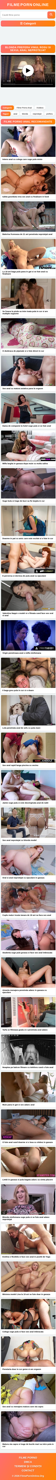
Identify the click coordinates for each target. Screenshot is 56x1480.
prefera (49, 114)
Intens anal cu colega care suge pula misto (22, 159)
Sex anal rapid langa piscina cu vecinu (20, 765)
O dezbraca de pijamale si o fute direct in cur (23, 351)
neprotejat (37, 114)
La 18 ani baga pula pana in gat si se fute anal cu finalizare (25, 272)
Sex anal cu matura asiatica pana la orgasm (22, 388)
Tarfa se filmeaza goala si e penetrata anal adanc (25, 1030)
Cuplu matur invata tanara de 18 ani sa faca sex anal (26, 915)
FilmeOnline (28, 5)
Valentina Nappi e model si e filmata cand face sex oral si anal (27, 614)
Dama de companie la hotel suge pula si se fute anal (26, 426)
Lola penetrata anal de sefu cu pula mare (21, 728)
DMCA (28, 1462)
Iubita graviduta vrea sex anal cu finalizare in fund (25, 197)
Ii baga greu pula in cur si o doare (18, 690)
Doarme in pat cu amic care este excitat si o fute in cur (27, 538)
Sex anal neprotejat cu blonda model (19, 840)
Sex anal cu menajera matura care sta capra (22, 1406)
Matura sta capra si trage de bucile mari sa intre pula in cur (28, 1445)
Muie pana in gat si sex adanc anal (18, 1105)
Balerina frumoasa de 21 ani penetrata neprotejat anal (27, 234)
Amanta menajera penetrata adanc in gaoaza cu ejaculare (24, 991)
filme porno (28, 1457)
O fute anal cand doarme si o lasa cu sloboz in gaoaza (27, 1142)
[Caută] (51, 15)
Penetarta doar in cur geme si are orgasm (21, 1369)
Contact (28, 1470)
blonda (25, 114)
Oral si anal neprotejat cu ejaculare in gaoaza (23, 878)
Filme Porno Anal (24, 108)
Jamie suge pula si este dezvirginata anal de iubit (25, 803)
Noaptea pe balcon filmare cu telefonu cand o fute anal (27, 1067)
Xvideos (40, 108)
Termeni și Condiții (28, 1466)
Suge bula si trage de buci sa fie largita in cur (23, 501)
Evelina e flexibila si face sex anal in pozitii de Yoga (26, 1257)
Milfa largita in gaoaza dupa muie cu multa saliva (25, 463)
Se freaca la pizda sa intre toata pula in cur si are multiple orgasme (25, 312)
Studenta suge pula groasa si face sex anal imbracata (27, 953)
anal (15, 114)
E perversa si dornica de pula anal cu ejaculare (24, 576)
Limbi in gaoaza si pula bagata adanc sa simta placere (27, 1179)
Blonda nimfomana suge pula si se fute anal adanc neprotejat (25, 1218)
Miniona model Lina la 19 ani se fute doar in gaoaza (26, 1294)
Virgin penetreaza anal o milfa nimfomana (21, 653)
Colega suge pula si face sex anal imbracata (22, 1332)
